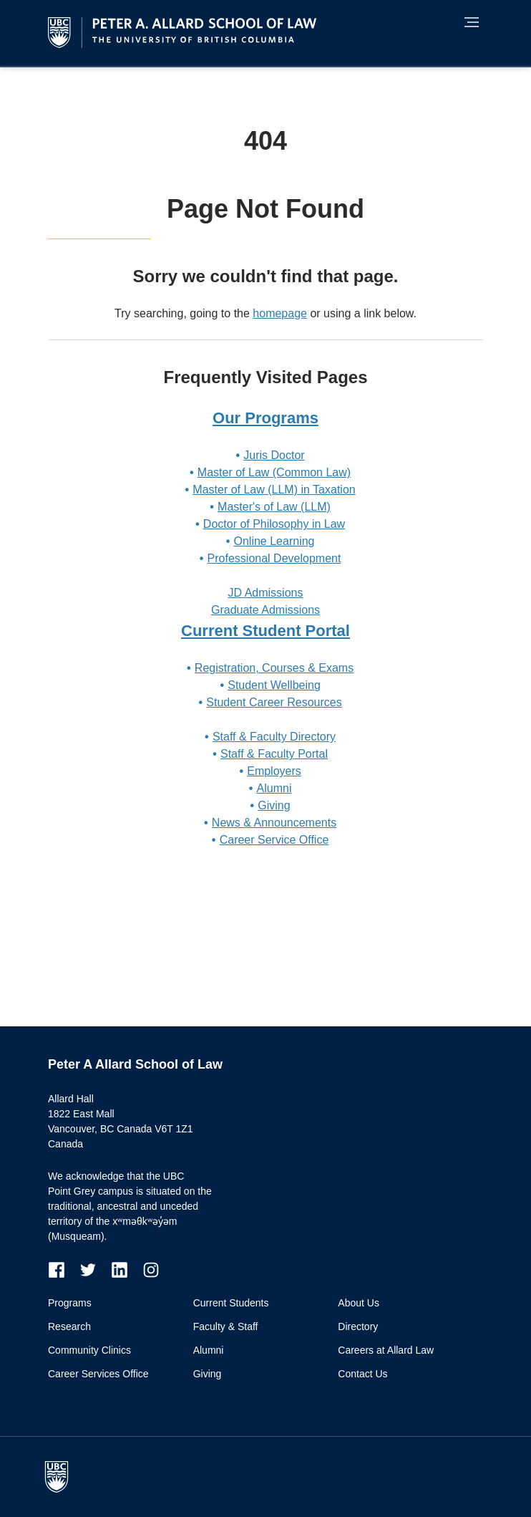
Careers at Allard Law (386, 1350)
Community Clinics (89, 1350)
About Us (358, 1303)
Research (69, 1326)
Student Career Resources (273, 702)
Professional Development (274, 558)
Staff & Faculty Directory (274, 737)
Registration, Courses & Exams (274, 668)
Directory (358, 1326)
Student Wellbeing (274, 685)
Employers (274, 771)
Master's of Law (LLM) (274, 507)
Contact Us (362, 1373)
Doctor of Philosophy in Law (274, 524)
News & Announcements (274, 823)
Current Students (231, 1303)
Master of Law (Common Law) (274, 472)
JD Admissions (265, 593)
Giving (274, 805)
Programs (70, 1303)
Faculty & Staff (225, 1326)
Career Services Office (98, 1373)
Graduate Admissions (265, 610)
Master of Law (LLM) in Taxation (274, 489)
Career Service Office (274, 840)
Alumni (274, 788)
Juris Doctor (273, 455)
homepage (280, 313)
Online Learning (274, 541)
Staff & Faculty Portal (274, 754)
